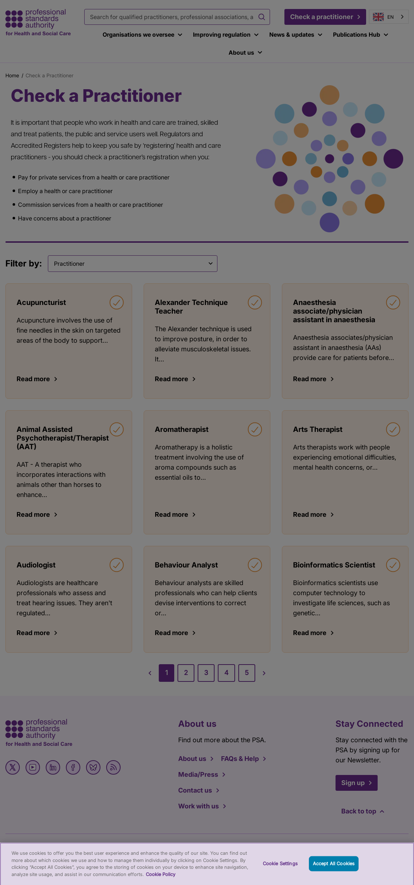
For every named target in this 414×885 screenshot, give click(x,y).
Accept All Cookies (334, 867)
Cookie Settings (280, 867)
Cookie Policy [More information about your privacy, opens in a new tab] (160, 878)
